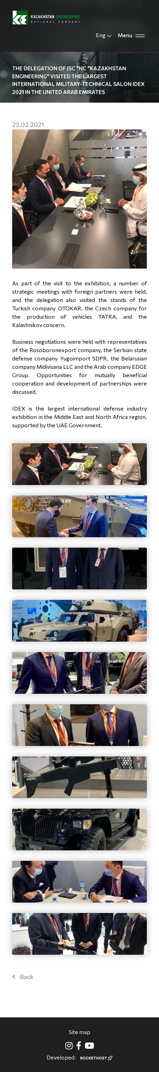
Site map (79, 1032)
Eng (104, 35)
